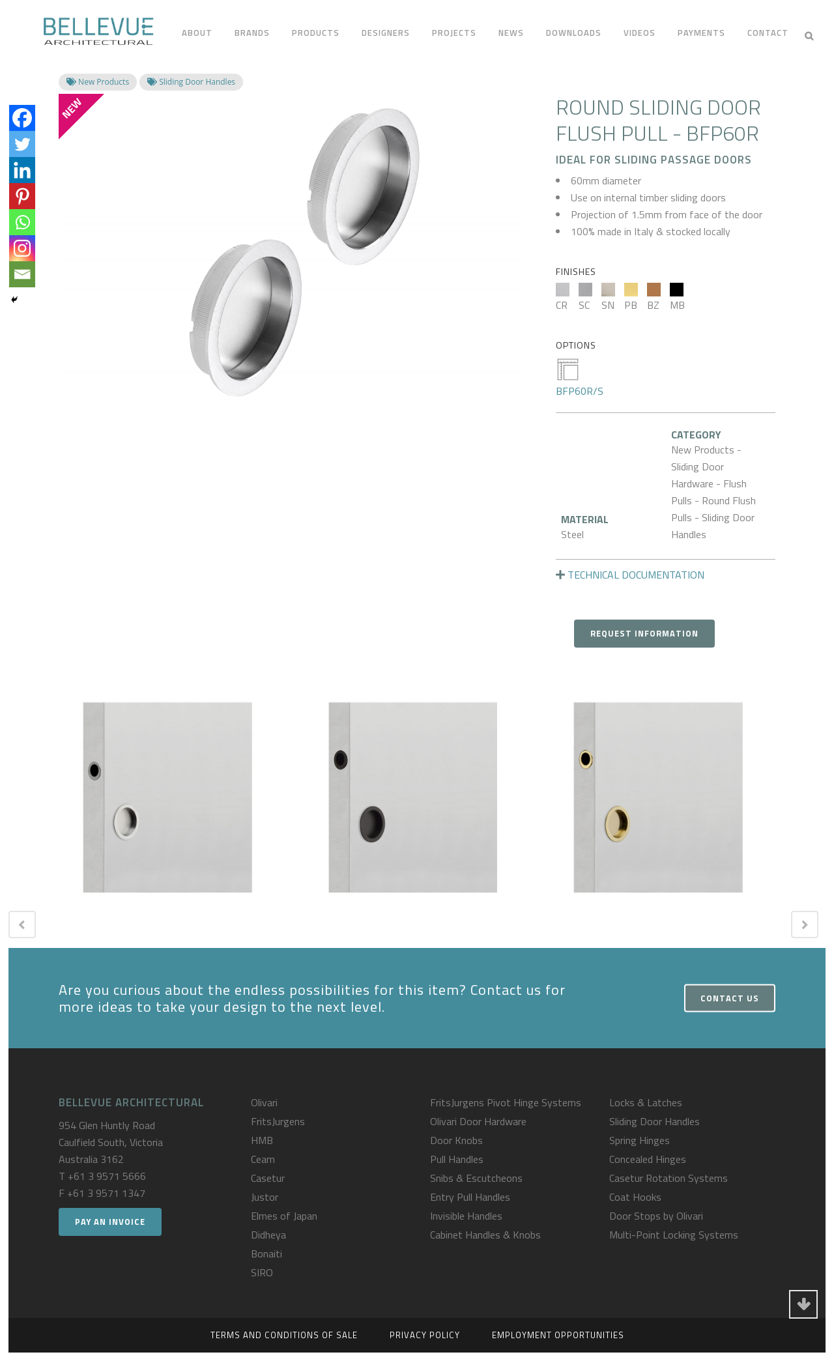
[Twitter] (22, 144)
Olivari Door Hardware (478, 1121)
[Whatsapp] (22, 222)
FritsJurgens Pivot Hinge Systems (505, 1102)
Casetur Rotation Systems (668, 1178)
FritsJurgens (278, 1121)
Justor (264, 1197)
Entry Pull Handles (470, 1197)
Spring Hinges (639, 1140)
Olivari (264, 1102)
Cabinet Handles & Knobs (485, 1234)
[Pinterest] (22, 196)
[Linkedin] (22, 170)
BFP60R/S (579, 377)
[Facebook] (22, 118)
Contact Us (729, 998)
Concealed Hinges (647, 1159)
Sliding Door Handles (654, 1121)
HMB (262, 1140)
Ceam (263, 1159)
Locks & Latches (645, 1102)
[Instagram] (22, 248)
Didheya (268, 1234)
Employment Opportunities (558, 1334)
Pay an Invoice (110, 1221)
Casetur (268, 1178)
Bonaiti (266, 1253)
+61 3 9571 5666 (107, 1176)
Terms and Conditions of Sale (284, 1334)
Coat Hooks (635, 1197)
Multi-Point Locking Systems (673, 1234)
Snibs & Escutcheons (476, 1178)
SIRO (262, 1272)
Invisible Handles (466, 1216)
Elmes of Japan (284, 1216)
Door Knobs (456, 1140)
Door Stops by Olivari (656, 1216)
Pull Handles (456, 1159)
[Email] (22, 274)
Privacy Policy (425, 1334)
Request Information (644, 633)
